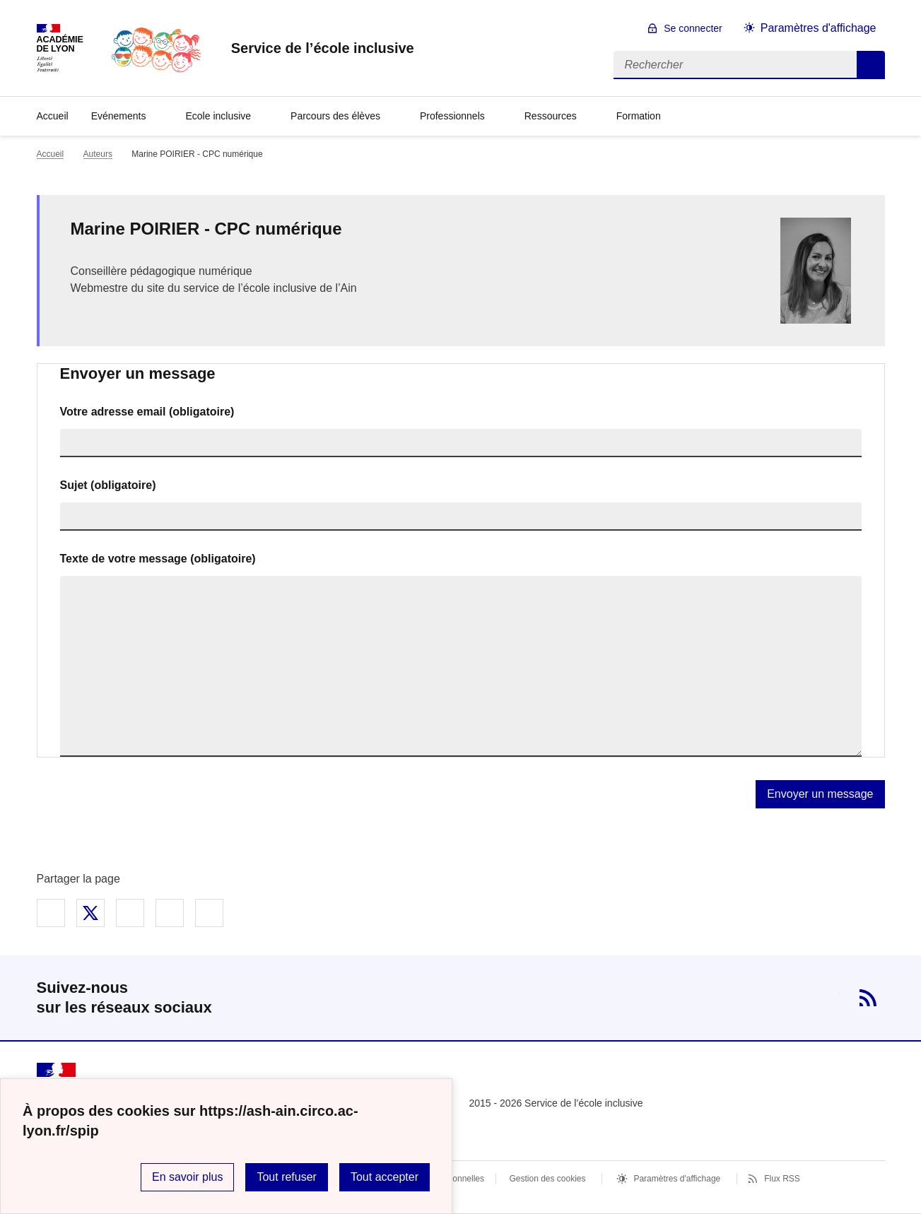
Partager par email (170, 913)
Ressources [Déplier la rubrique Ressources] (550, 116)
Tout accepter (384, 1177)
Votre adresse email (147, 412)
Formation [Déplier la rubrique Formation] (638, 116)
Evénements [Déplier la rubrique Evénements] (118, 116)
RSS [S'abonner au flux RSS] (868, 998)
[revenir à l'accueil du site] (322, 48)
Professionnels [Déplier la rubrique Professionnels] (452, 116)
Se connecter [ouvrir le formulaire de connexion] (693, 28)
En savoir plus (187, 1177)
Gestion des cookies (547, 1179)
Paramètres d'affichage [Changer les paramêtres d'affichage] (818, 28)
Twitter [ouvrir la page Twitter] (823, 998)
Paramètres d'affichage (676, 1179)
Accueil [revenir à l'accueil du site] (53, 116)
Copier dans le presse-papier (209, 913)
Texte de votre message (158, 559)
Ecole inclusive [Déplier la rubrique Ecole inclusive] (218, 116)
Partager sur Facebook (51, 913)
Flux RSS (782, 1179)
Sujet (108, 485)
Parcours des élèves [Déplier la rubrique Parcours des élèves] (335, 116)
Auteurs (97, 154)
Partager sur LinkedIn (130, 913)
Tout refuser (286, 1177)
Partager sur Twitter (90, 913)
